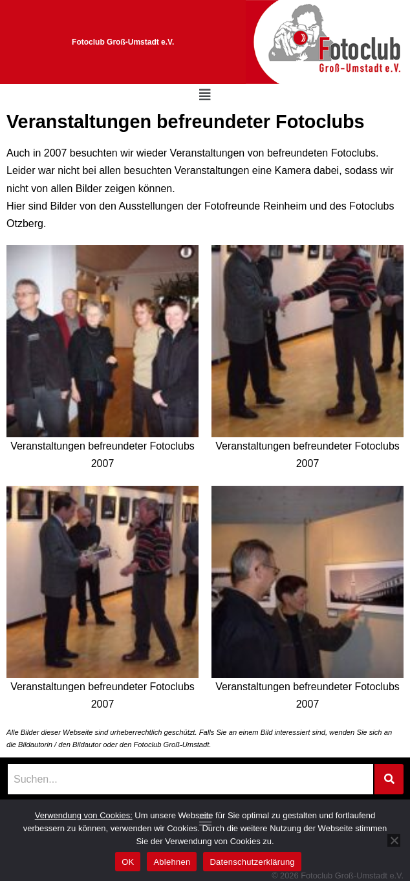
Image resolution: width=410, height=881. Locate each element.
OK (128, 862)
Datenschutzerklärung (252, 862)
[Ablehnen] (393, 840)
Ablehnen (171, 862)
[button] (205, 95)
